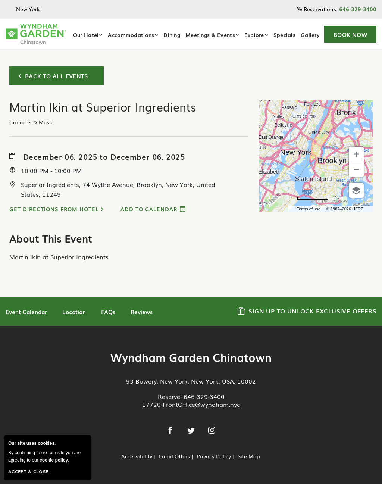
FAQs (108, 311)
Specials (284, 34)
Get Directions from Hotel (54, 209)
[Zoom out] (356, 169)
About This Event (50, 238)
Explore (254, 34)
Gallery (310, 34)
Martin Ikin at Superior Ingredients (59, 256)
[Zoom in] (356, 154)
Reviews (142, 311)
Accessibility (136, 456)
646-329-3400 (204, 396)
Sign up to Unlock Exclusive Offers (306, 310)
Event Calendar (26, 311)
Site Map (249, 456)
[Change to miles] (319, 198)
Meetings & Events (210, 34)
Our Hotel (86, 34)
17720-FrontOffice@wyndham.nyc (191, 404)
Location (74, 311)
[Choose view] (356, 190)
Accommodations (131, 34)
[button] (350, 34)
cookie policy (54, 460)
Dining (171, 34)
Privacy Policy (214, 456)
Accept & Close (28, 471)
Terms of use (308, 209)
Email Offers (174, 456)
